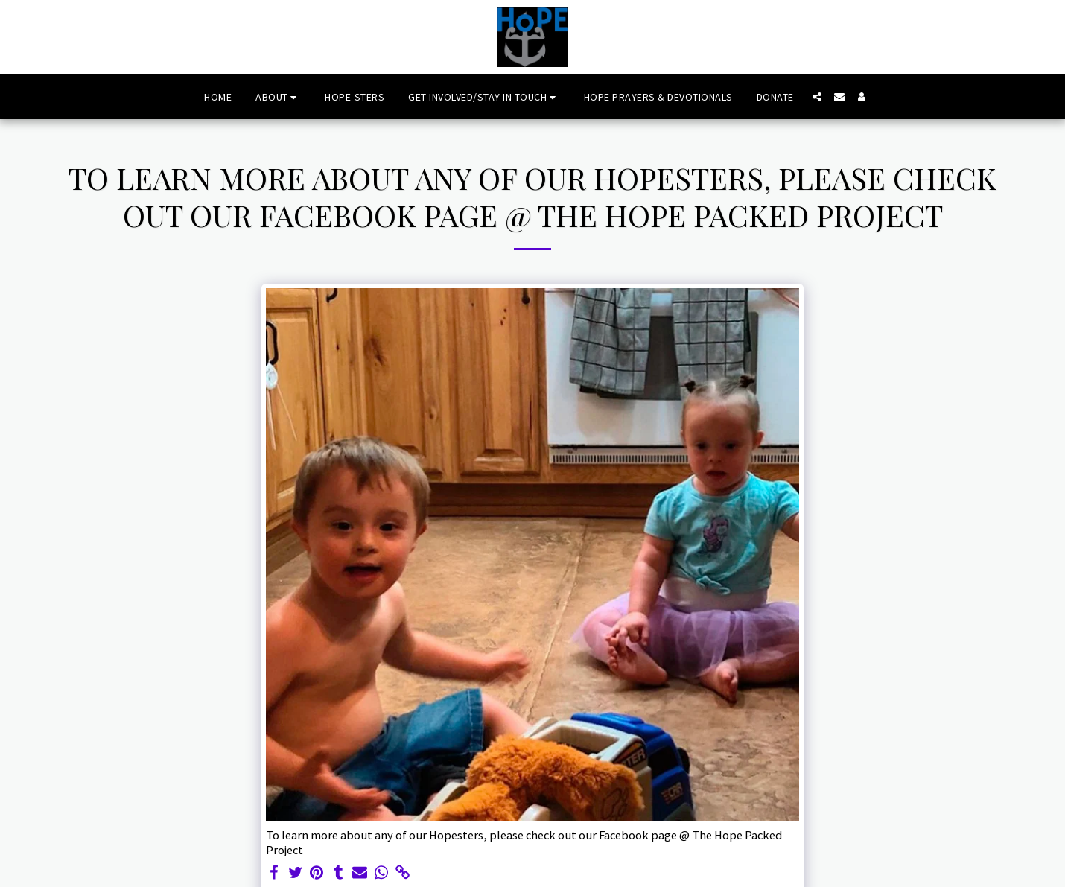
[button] (278, 97)
